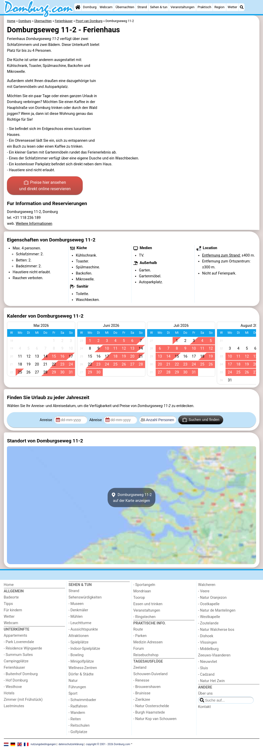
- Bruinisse (142, 693)
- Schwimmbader (82, 700)
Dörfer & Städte (81, 674)
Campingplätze (16, 661)
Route (138, 629)
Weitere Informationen (34, 223)
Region (219, 7)
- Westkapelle (209, 617)
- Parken (140, 636)
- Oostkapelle (208, 604)
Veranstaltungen (182, 7)
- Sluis (203, 668)
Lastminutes (14, 706)
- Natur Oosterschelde (151, 706)
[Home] (77, 7)
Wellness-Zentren (83, 668)
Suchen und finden (200, 420)
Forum (138, 648)
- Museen (76, 604)
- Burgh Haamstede (149, 712)
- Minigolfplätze (81, 661)
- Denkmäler (78, 610)
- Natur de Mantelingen (216, 610)
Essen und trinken (148, 604)
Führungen (77, 687)
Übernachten (125, 7)
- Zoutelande (208, 623)
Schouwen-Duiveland (150, 674)
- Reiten (75, 719)
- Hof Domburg (16, 680)
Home (9, 585)
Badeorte (11, 597)
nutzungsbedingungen (43, 744)
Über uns (205, 693)
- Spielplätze (79, 642)
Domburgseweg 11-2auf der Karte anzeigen (131, 497)
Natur (73, 680)
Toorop (139, 597)
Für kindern (13, 610)
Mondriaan (142, 591)
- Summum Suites (18, 655)
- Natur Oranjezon (212, 597)
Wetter (232, 7)
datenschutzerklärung (71, 744)
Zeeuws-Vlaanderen (214, 655)
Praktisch (204, 7)
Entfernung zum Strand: (221, 255)
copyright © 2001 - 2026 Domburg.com (108, 744)
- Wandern (77, 713)
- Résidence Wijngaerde (23, 648)
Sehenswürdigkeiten (85, 597)
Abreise (96, 420)
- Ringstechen (144, 617)
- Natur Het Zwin (211, 681)
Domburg (90, 7)
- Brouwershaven (147, 687)
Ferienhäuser (14, 667)
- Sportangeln (144, 585)
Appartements (15, 635)
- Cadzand (206, 674)
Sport (73, 693)
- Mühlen (76, 616)
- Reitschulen (79, 725)
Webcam (106, 7)
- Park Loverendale (19, 642)
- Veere (203, 591)
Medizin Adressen (148, 642)
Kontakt (204, 707)
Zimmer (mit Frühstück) (23, 699)
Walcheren (206, 585)
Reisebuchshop (145, 655)
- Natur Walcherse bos (216, 629)
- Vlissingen (207, 642)
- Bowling (76, 655)
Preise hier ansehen (45, 186)
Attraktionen (79, 636)
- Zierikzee (141, 699)
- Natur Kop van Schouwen (154, 719)
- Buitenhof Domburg (21, 674)
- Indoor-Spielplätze (84, 648)
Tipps (8, 604)
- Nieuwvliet (207, 662)
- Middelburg (208, 649)
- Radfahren (78, 706)
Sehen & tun (158, 7)
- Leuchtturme (80, 623)
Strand (142, 7)
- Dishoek (205, 636)
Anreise (46, 420)
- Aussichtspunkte (83, 629)
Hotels (9, 693)
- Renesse (141, 680)
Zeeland (139, 667)
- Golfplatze (78, 732)
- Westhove (13, 687)
